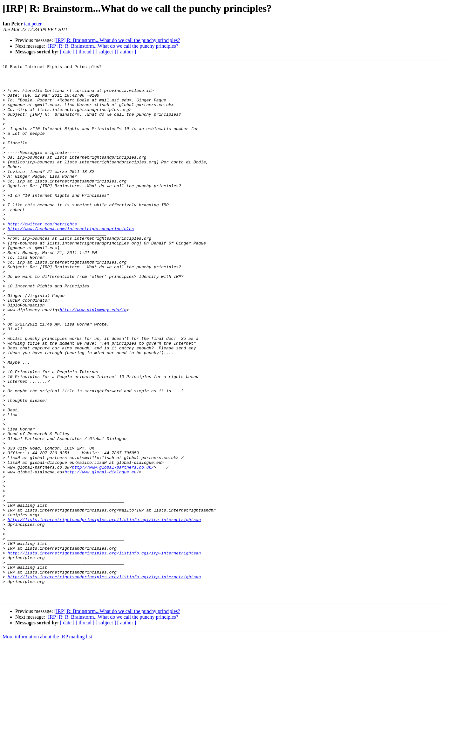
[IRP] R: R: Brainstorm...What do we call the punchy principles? (112, 46)
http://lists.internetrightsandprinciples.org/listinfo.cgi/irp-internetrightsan (104, 611)
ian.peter (33, 23)
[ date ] (67, 51)
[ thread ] (85, 51)
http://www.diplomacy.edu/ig (92, 359)
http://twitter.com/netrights (42, 256)
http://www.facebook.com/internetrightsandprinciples (71, 262)
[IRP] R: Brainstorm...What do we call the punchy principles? (117, 40)
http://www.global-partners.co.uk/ (112, 548)
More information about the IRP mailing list (47, 743)
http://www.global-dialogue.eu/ (102, 554)
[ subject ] (106, 51)
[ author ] (126, 51)
